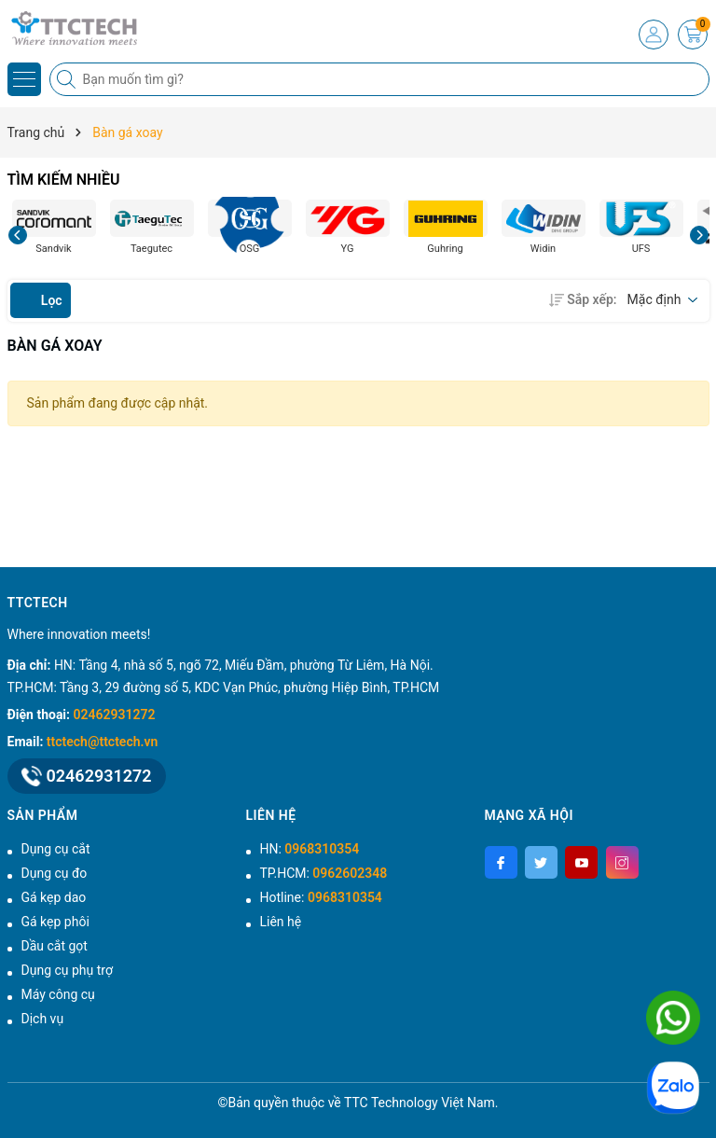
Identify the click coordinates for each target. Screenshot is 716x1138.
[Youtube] (581, 862)
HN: (310, 848)
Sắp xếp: (584, 299)
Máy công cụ (58, 994)
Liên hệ (281, 921)
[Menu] (24, 79)
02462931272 (115, 714)
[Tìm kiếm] (68, 79)
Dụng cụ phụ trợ (67, 970)
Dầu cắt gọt (54, 945)
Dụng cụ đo (54, 873)
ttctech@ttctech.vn (102, 741)
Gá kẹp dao (54, 897)
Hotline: (321, 897)
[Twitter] (541, 862)
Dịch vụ (42, 1018)
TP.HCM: (324, 873)
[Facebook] (501, 862)
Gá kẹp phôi (55, 921)
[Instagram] (622, 862)
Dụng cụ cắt (55, 848)
